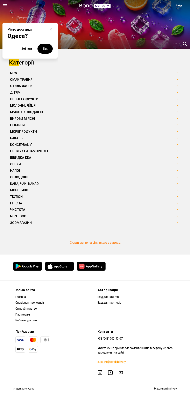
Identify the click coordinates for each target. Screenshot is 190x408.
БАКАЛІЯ (16, 138)
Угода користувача (23, 388)
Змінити (26, 48)
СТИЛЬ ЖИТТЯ (21, 86)
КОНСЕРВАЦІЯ (21, 145)
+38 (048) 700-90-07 (110, 338)
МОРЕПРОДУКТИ (23, 132)
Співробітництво (26, 308)
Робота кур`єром (26, 320)
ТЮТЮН (16, 197)
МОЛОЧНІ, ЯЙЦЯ (23, 105)
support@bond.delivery (112, 361)
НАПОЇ (15, 171)
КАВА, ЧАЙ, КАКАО (24, 184)
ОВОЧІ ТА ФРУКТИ (24, 99)
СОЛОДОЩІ (19, 177)
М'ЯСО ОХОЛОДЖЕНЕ (27, 112)
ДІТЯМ (15, 93)
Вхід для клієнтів (108, 297)
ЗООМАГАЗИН (21, 223)
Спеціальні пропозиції (29, 302)
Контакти (105, 332)
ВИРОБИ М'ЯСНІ (22, 119)
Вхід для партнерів (109, 302)
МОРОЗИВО (19, 190)
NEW (13, 73)
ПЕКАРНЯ (17, 125)
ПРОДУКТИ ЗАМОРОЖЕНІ (30, 151)
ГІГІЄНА (16, 203)
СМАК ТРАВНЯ (21, 80)
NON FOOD (18, 216)
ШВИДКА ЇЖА (20, 158)
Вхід (179, 5)
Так (45, 49)
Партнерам (22, 314)
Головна (20, 297)
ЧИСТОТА (17, 210)
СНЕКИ (15, 164)
